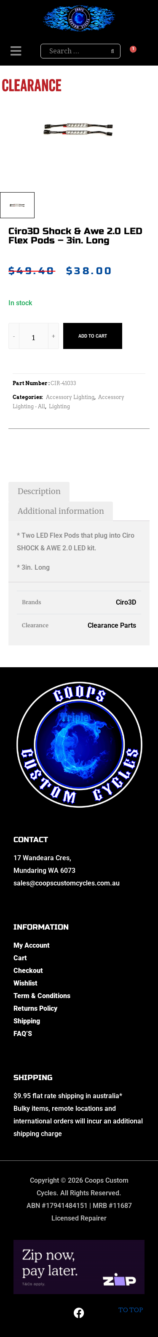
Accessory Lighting (70, 397)
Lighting (59, 406)
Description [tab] (39, 491)
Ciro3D (126, 602)
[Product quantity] (33, 337)
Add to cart (92, 336)
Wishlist (25, 983)
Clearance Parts (112, 625)
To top (130, 1303)
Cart (20, 958)
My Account (31, 945)
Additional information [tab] (61, 511)
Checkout (28, 971)
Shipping (26, 1021)
